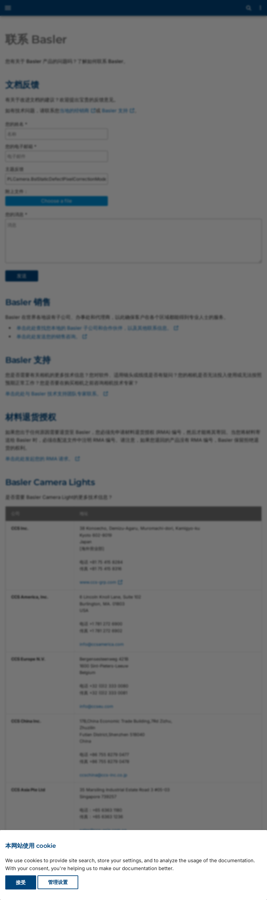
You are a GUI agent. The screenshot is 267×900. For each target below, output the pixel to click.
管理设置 (58, 882)
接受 (21, 882)
